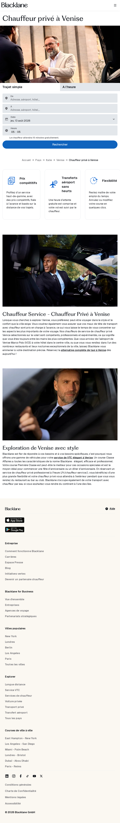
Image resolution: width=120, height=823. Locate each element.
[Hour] (12, 132)
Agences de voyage (17, 610)
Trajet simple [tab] (12, 87)
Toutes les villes (15, 664)
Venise (60, 160)
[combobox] (61, 100)
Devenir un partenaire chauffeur (24, 579)
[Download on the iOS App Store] (14, 520)
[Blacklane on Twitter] (41, 776)
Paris (8, 658)
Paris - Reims (13, 766)
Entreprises (12, 605)
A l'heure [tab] (69, 87)
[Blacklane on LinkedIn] (7, 776)
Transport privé (14, 707)
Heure (14, 128)
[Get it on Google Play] (14, 529)
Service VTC (12, 690)
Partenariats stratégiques (21, 616)
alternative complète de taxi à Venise (83, 350)
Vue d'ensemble (14, 599)
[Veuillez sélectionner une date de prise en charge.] (60, 119)
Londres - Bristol (15, 755)
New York (11, 636)
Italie (49, 160)
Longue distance (15, 684)
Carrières (10, 556)
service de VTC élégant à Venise (73, 457)
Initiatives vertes (15, 573)
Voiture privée (13, 701)
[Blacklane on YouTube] (34, 776)
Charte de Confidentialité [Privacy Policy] (20, 791)
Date (13, 117)
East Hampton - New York (21, 738)
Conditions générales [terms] (18, 784)
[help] (110, 508)
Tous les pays (13, 718)
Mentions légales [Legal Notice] (15, 797)
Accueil (26, 160)
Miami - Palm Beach (17, 749)
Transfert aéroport (16, 712)
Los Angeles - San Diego (20, 744)
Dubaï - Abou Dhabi (17, 760)
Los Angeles (12, 653)
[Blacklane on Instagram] (14, 776)
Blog (8, 568)
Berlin (8, 647)
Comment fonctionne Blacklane (24, 551)
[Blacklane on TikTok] (27, 776)
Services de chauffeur (18, 695)
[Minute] (18, 132)
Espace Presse (14, 562)
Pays (38, 160)
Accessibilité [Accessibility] (13, 803)
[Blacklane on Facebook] (20, 776)
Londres (10, 642)
